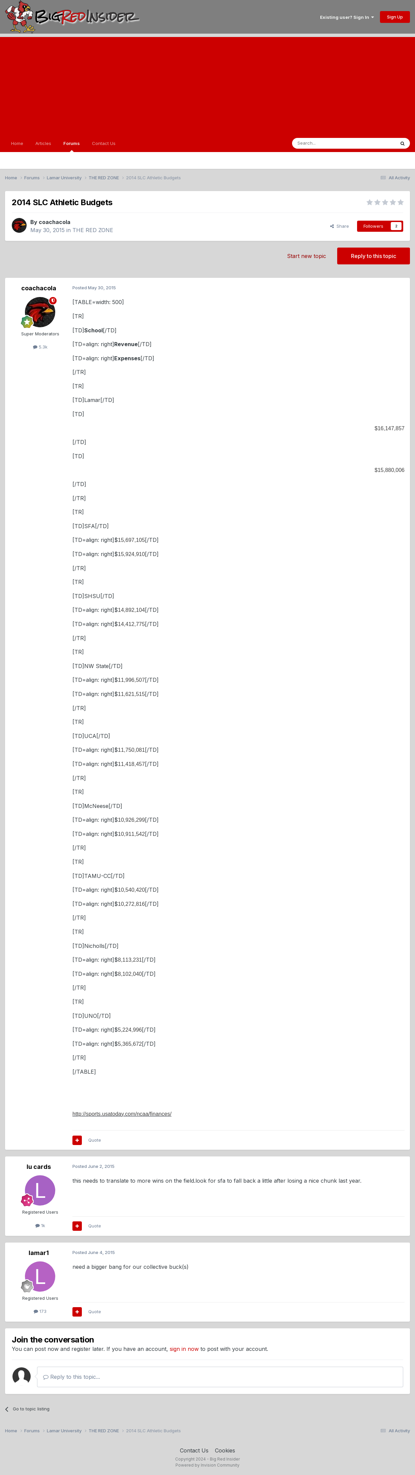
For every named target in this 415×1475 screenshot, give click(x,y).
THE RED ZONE (92, 230)
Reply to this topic (373, 256)
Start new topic (306, 256)
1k (40, 1225)
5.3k (40, 346)
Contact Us (104, 143)
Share (339, 226)
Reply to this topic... (71, 1376)
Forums (71, 146)
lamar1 (39, 1252)
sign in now (184, 1348)
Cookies (225, 1450)
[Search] (326, 143)
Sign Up (395, 17)
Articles (43, 143)
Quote (94, 1140)
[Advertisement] (207, 84)
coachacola (54, 222)
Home (17, 143)
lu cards (39, 1166)
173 (40, 1311)
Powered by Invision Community (207, 1465)
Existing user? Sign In (347, 17)
